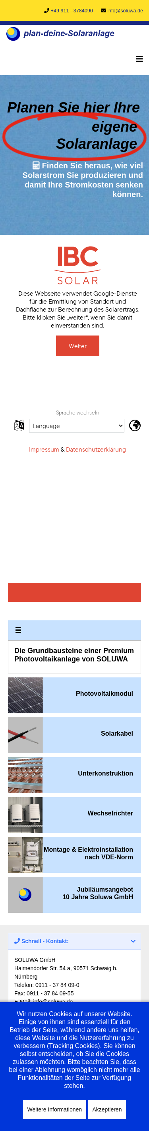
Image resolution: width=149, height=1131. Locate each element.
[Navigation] (139, 59)
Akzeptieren (107, 1109)
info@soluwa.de (125, 11)
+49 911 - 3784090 (72, 11)
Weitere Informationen (54, 1109)
